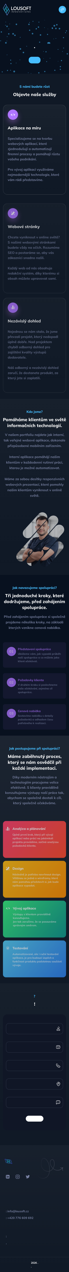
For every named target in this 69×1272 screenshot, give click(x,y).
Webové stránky (24, 234)
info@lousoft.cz (18, 1211)
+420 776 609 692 (20, 1218)
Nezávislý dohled (24, 329)
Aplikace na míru (24, 128)
